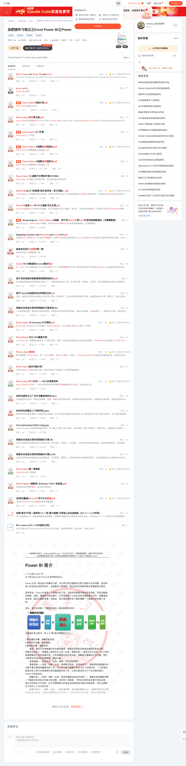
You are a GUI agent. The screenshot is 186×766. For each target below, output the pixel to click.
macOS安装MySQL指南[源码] (151, 160)
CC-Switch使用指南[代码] (149, 190)
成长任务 (159, 3)
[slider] (20, 752)
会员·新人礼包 (136, 3)
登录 (118, 3)
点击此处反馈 (145, 216)
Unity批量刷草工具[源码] (148, 100)
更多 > (176, 38)
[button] (127, 58)
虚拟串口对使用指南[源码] (149, 94)
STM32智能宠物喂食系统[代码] (151, 142)
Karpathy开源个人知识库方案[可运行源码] (156, 196)
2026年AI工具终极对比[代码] (150, 178)
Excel (11, 35)
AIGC (77, 40)
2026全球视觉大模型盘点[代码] (151, 112)
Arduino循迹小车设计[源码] (150, 154)
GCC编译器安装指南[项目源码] (151, 118)
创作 (176, 3)
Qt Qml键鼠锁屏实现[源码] (149, 106)
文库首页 (11, 21)
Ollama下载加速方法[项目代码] (151, 124)
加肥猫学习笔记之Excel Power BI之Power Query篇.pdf (49, 30)
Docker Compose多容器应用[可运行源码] (156, 136)
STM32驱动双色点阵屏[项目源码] (152, 172)
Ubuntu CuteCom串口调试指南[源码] (154, 89)
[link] (11, 21)
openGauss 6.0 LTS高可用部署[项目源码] (156, 166)
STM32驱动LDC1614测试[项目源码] (152, 130)
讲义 (31, 21)
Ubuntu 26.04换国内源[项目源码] (151, 184)
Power (20, 35)
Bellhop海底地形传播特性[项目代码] (153, 83)
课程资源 (22, 21)
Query (39, 35)
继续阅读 (77, 706)
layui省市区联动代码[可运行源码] (152, 148)
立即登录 (98, 26)
